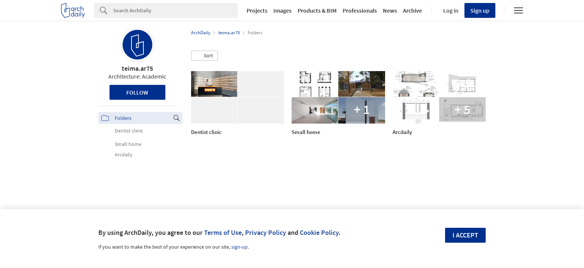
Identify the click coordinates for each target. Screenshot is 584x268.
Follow (137, 92)
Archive (412, 10)
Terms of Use (223, 232)
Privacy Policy (265, 232)
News (390, 10)
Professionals (360, 10)
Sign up (479, 10)
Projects (257, 10)
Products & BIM (317, 10)
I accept (465, 235)
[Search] (175, 10)
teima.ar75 (137, 68)
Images (282, 10)
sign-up (239, 246)
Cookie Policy (319, 232)
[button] (204, 56)
